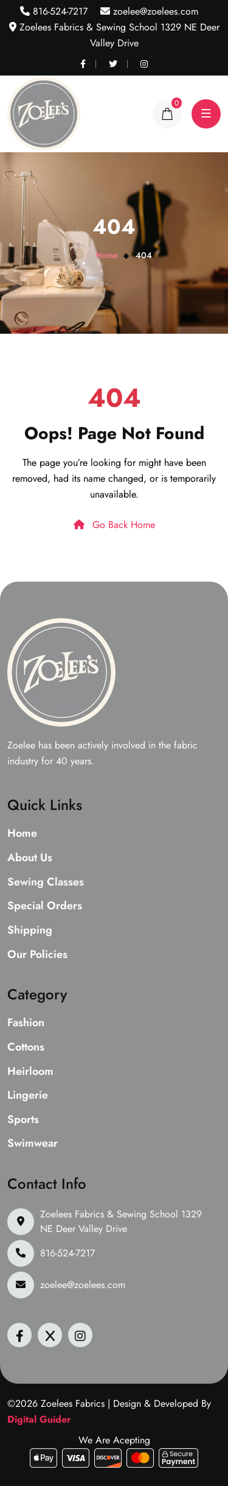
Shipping (29, 930)
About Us (29, 858)
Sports (23, 1120)
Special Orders (44, 906)
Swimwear (32, 1143)
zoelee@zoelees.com (154, 11)
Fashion (25, 1023)
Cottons (25, 1047)
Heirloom (30, 1072)
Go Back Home (114, 525)
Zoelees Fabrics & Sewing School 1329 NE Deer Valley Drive (121, 1221)
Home (106, 255)
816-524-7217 (59, 11)
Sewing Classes (45, 882)
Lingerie (27, 1095)
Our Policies (37, 955)
